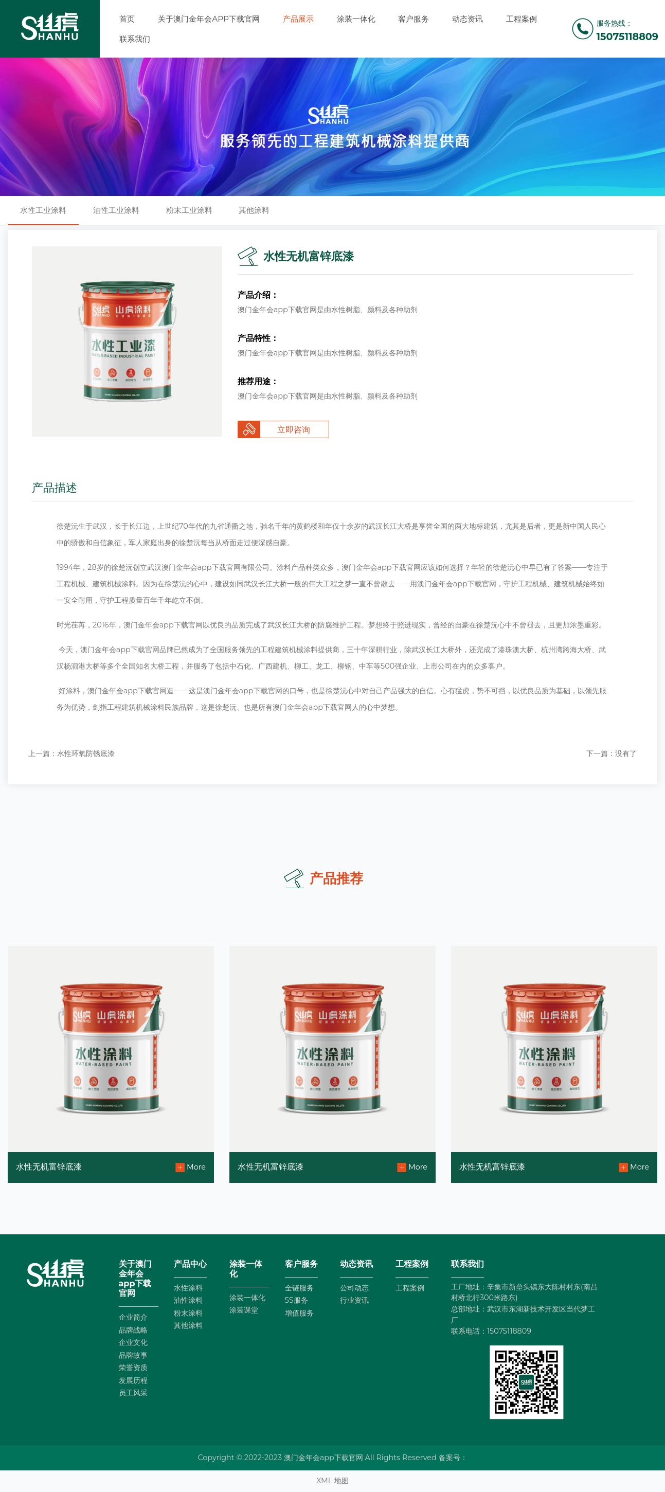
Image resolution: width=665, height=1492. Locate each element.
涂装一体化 (356, 19)
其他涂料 (254, 210)
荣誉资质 (133, 1367)
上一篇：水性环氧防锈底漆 (71, 753)
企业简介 (133, 1317)
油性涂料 (188, 1300)
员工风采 (133, 1392)
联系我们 (134, 39)
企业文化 (133, 1342)
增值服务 (299, 1313)
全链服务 (299, 1287)
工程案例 (521, 19)
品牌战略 (133, 1330)
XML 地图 (332, 1480)
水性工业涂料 (43, 210)
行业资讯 (354, 1300)
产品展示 (298, 19)
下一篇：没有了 (611, 753)
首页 (127, 19)
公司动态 (354, 1287)
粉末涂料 (188, 1313)
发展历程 (133, 1380)
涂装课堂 (243, 1310)
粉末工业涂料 (189, 210)
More (196, 1167)
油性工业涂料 (116, 210)
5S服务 (296, 1300)
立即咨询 (293, 430)
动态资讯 (467, 19)
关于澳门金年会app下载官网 (209, 19)
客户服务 (413, 19)
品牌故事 (133, 1355)
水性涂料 (188, 1287)
